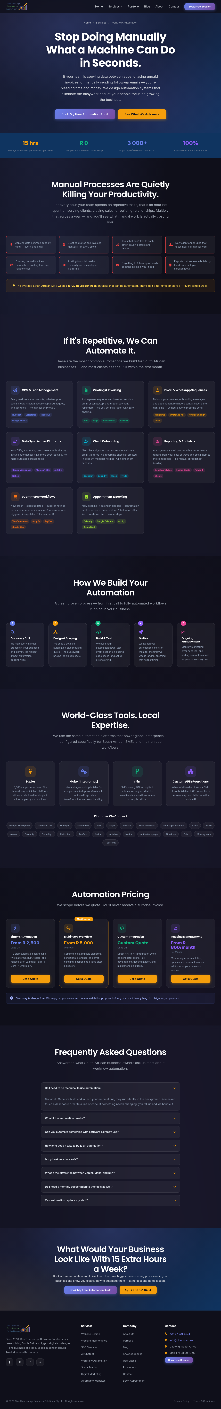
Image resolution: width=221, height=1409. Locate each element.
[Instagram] (40, 1362)
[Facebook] (9, 1362)
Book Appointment (134, 1380)
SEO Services (89, 1347)
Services (115, 6)
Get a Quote (30, 979)
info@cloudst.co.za (181, 1340)
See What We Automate (142, 114)
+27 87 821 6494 (138, 1290)
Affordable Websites (93, 1380)
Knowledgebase (132, 1354)
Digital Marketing (91, 1374)
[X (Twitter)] (19, 1362)
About (159, 6)
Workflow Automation (94, 1360)
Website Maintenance (94, 1340)
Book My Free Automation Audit (84, 114)
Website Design (90, 1334)
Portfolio (133, 6)
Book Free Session (200, 6)
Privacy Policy (181, 1401)
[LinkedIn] (30, 1362)
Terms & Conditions (204, 1401)
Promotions (130, 1367)
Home (99, 6)
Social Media (89, 1367)
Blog (147, 6)
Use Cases (129, 1360)
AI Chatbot (87, 1354)
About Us (128, 1334)
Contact (174, 6)
